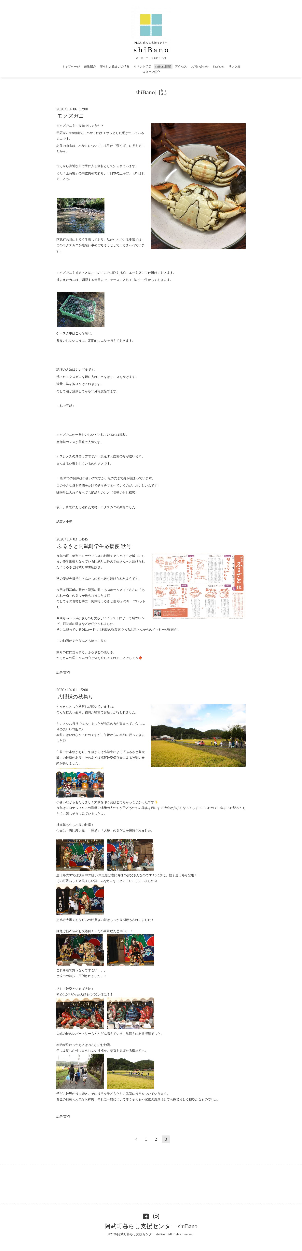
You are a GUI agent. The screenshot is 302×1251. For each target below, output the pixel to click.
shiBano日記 (163, 66)
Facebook (218, 66)
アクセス (181, 66)
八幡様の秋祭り (75, 697)
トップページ (71, 66)
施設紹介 (90, 66)
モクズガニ (70, 116)
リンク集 (234, 66)
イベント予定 (142, 66)
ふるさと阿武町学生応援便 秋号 (94, 546)
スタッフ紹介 (151, 71)
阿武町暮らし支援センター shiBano (151, 1226)
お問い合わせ (200, 66)
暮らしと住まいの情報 (115, 66)
